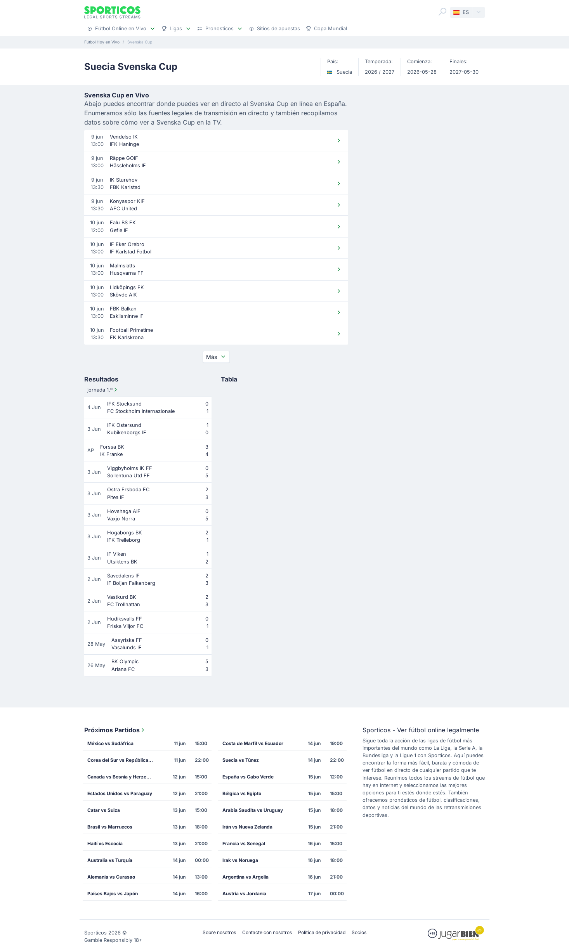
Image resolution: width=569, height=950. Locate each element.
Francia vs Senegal (243, 843)
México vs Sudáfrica (110, 743)
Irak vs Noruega (240, 860)
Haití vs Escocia (105, 843)
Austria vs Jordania (244, 893)
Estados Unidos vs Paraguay (119, 793)
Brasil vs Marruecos (109, 827)
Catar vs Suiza (103, 810)
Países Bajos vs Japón (112, 893)
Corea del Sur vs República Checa (122, 760)
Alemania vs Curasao (111, 877)
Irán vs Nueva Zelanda (247, 827)
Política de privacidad (321, 932)
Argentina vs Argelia (245, 877)
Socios (359, 932)
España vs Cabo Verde (248, 777)
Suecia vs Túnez (240, 760)
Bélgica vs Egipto (241, 793)
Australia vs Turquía (109, 860)
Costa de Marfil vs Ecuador (252, 743)
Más (216, 357)
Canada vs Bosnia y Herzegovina (122, 777)
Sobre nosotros (219, 932)
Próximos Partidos (115, 730)
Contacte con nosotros (267, 932)
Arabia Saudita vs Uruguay (252, 810)
